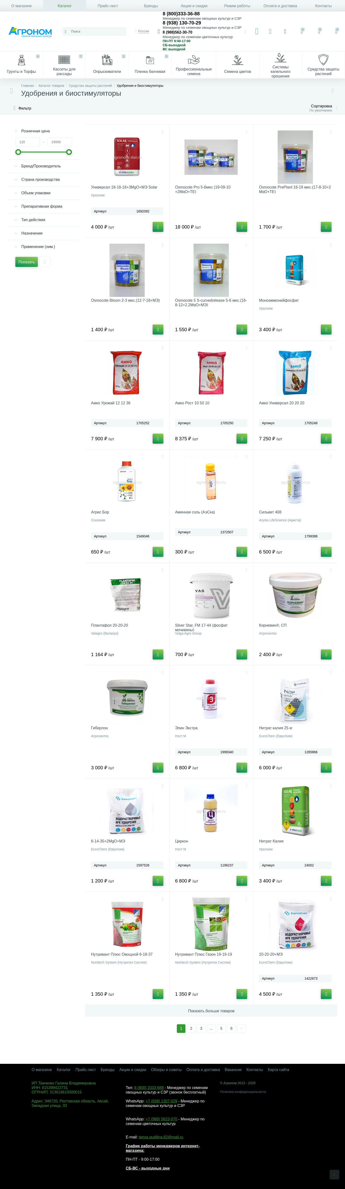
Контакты (323, 6)
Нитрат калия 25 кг (276, 728)
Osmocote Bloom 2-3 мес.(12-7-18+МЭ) (125, 300)
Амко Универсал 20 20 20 (281, 403)
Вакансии (233, 1070)
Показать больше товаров (211, 1011)
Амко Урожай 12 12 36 (111, 403)
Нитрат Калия (271, 841)
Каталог (65, 6)
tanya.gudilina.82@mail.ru (161, 1137)
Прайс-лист (108, 6)
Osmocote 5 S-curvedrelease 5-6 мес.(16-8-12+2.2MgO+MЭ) (211, 302)
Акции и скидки (194, 6)
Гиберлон (99, 728)
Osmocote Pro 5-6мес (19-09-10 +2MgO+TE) (203, 189)
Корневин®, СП (273, 625)
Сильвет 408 (270, 512)
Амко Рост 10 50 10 (192, 403)
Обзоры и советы (166, 1070)
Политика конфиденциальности (243, 1092)
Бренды (151, 6)
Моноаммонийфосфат (279, 300)
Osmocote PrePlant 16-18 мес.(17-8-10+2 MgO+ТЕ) (295, 189)
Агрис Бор (100, 512)
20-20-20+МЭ (270, 954)
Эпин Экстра (186, 728)
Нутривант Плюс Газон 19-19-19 (203, 954)
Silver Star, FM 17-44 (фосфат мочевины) (201, 627)
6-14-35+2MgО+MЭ (108, 841)
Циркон (181, 841)
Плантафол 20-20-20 (109, 625)
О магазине (22, 6)
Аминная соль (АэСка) (195, 512)
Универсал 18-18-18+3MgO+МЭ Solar (124, 187)
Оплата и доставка (280, 6)
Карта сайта (278, 1070)
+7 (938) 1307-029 (161, 1101)
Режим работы (237, 6)
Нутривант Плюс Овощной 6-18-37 (122, 954)
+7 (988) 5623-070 (161, 1119)
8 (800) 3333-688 (149, 1088)
